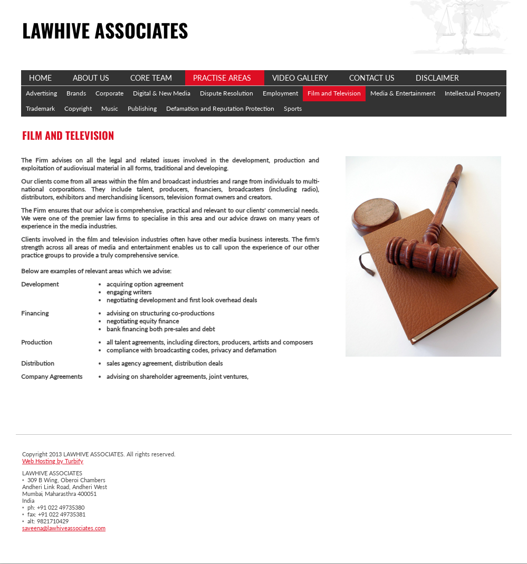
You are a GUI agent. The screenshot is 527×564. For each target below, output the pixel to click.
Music (109, 108)
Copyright (78, 108)
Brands (76, 93)
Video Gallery (300, 77)
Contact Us (372, 77)
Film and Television (334, 93)
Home (40, 77)
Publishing (142, 108)
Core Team (151, 77)
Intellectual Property (473, 93)
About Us (91, 77)
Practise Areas (222, 77)
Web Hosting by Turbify (52, 460)
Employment (280, 93)
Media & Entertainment (402, 93)
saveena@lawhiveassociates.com (64, 527)
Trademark (40, 108)
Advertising (41, 93)
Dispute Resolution (226, 93)
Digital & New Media (161, 93)
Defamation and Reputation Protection (220, 108)
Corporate (109, 93)
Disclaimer (437, 77)
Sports (293, 108)
